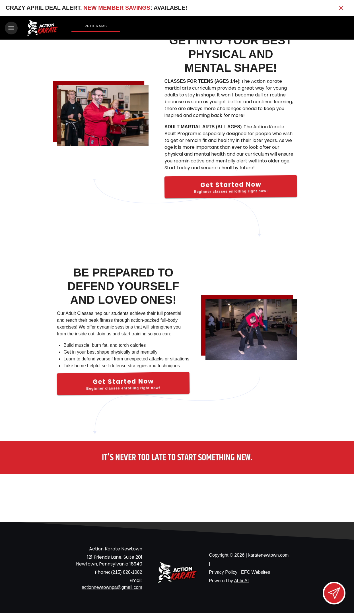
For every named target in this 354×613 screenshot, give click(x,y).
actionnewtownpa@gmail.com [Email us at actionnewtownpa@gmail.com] (112, 586)
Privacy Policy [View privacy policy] (223, 571)
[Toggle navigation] (11, 28)
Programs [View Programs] (96, 26)
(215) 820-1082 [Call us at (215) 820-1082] (126, 571)
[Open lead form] (334, 593)
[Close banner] (341, 8)
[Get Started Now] (231, 186)
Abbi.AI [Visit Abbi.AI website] (241, 579)
